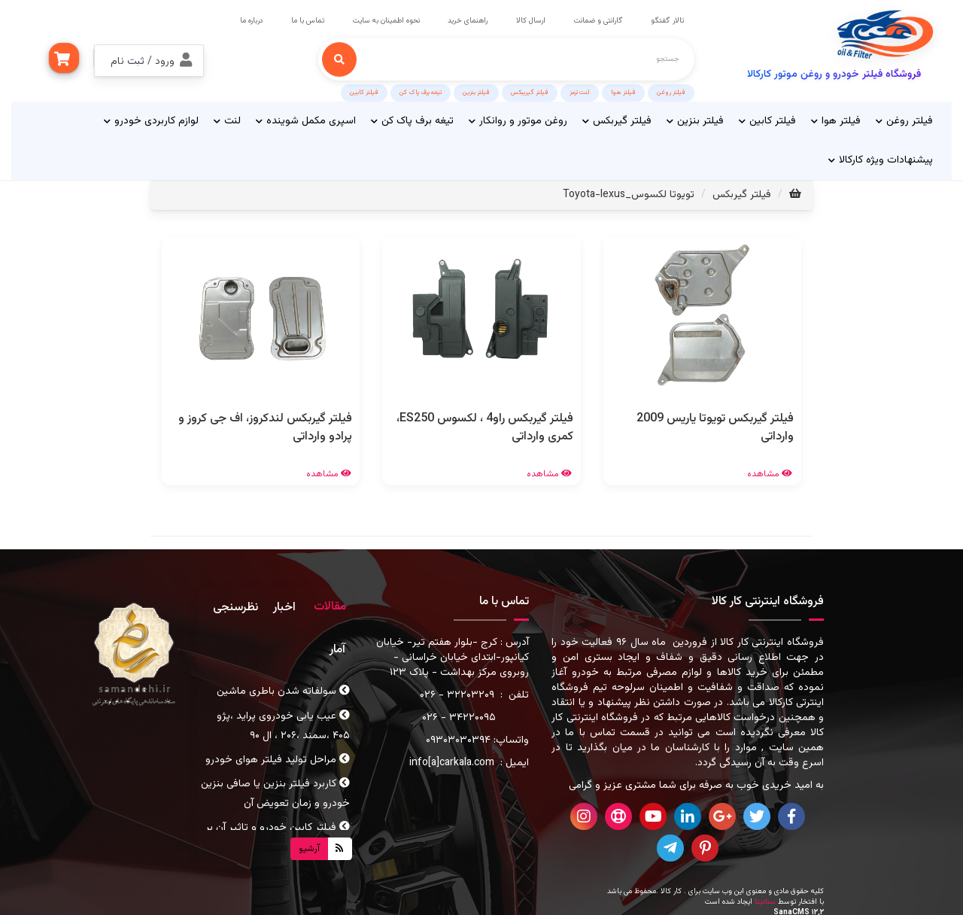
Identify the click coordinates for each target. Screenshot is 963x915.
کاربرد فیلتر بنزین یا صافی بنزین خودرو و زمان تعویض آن (275, 792)
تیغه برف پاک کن (420, 89)
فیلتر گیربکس (617, 118)
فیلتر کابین (364, 89)
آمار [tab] (337, 646)
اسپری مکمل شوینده (306, 118)
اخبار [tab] (284, 605)
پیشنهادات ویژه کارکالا (880, 157)
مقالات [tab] (330, 604)
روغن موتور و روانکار (518, 118)
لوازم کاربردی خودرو (151, 118)
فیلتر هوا (623, 89)
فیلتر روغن (671, 89)
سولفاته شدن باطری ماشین (283, 688)
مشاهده (770, 471)
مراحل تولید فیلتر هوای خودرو (277, 757)
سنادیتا (765, 898)
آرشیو (309, 846)
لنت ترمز (580, 89)
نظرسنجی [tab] (235, 605)
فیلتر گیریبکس (529, 89)
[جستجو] (339, 56)
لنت (227, 118)
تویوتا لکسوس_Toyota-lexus (628, 192)
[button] (149, 57)
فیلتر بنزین (476, 89)
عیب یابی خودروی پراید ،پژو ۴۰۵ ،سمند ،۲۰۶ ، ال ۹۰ (283, 723)
